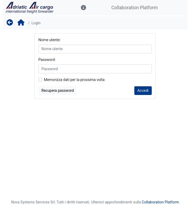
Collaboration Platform (160, 202)
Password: (47, 60)
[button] (83, 8)
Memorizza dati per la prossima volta (74, 80)
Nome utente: (50, 40)
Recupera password (57, 90)
